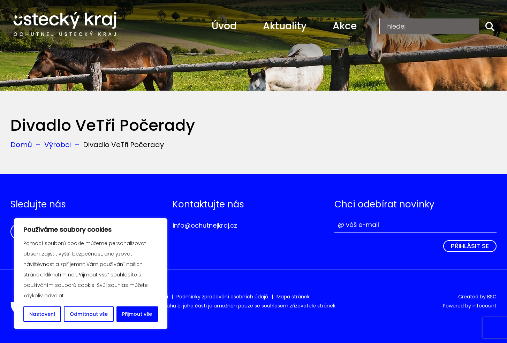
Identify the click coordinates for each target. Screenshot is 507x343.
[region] (90, 273)
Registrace (404, 26)
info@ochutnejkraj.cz (205, 225)
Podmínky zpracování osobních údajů (222, 296)
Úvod (224, 26)
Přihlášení (456, 26)
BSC (492, 296)
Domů (21, 145)
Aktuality (285, 26)
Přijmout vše (137, 314)
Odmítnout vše (89, 314)
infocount (484, 305)
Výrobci (57, 145)
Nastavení (42, 314)
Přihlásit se (470, 246)
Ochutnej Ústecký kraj (65, 24)
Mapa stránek (293, 296)
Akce (345, 26)
